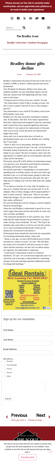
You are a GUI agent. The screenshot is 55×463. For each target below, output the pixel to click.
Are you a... (8, 359)
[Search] (24, 27)
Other (7, 376)
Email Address (10, 349)
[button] (48, 27)
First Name (8, 330)
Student (8, 361)
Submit (8, 399)
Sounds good (27, 457)
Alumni (7, 372)
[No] (50, 451)
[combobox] (13, 27)
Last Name (8, 340)
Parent (7, 369)
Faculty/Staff (10, 365)
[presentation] (24, 387)
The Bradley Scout (28, 36)
